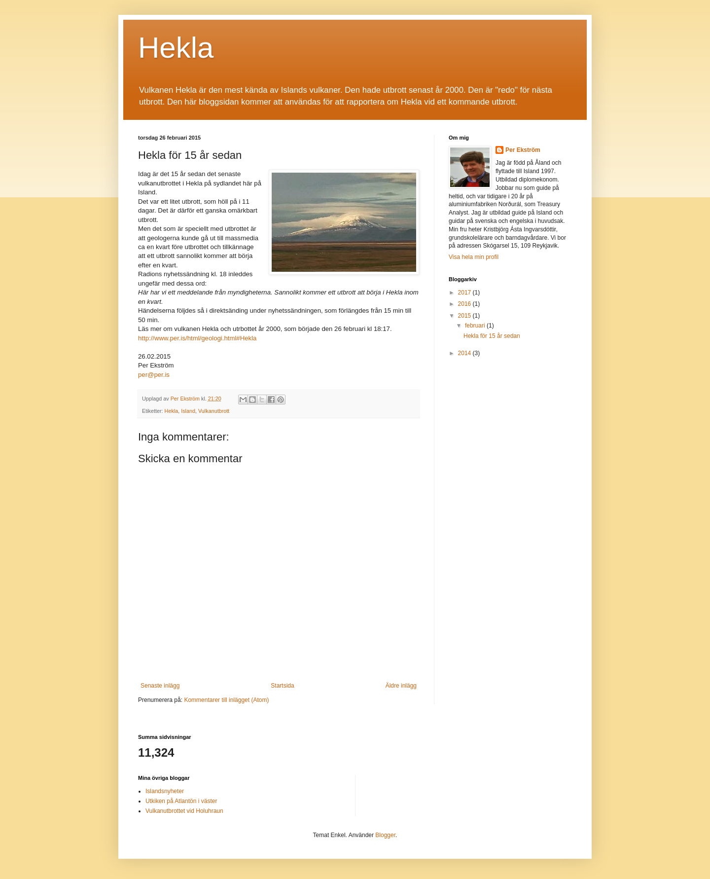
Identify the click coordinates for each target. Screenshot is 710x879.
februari (476, 325)
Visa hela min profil (473, 257)
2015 (465, 315)
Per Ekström (522, 149)
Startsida (282, 685)
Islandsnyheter (164, 791)
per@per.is (154, 374)
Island (188, 411)
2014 (465, 353)
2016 (465, 303)
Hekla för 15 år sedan (491, 335)
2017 (465, 292)
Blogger (385, 835)
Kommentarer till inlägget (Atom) (226, 699)
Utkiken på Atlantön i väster (181, 801)
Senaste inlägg (160, 685)
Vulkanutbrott (213, 411)
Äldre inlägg (401, 685)
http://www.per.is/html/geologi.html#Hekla (197, 338)
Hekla (175, 47)
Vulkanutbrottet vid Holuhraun (184, 810)
